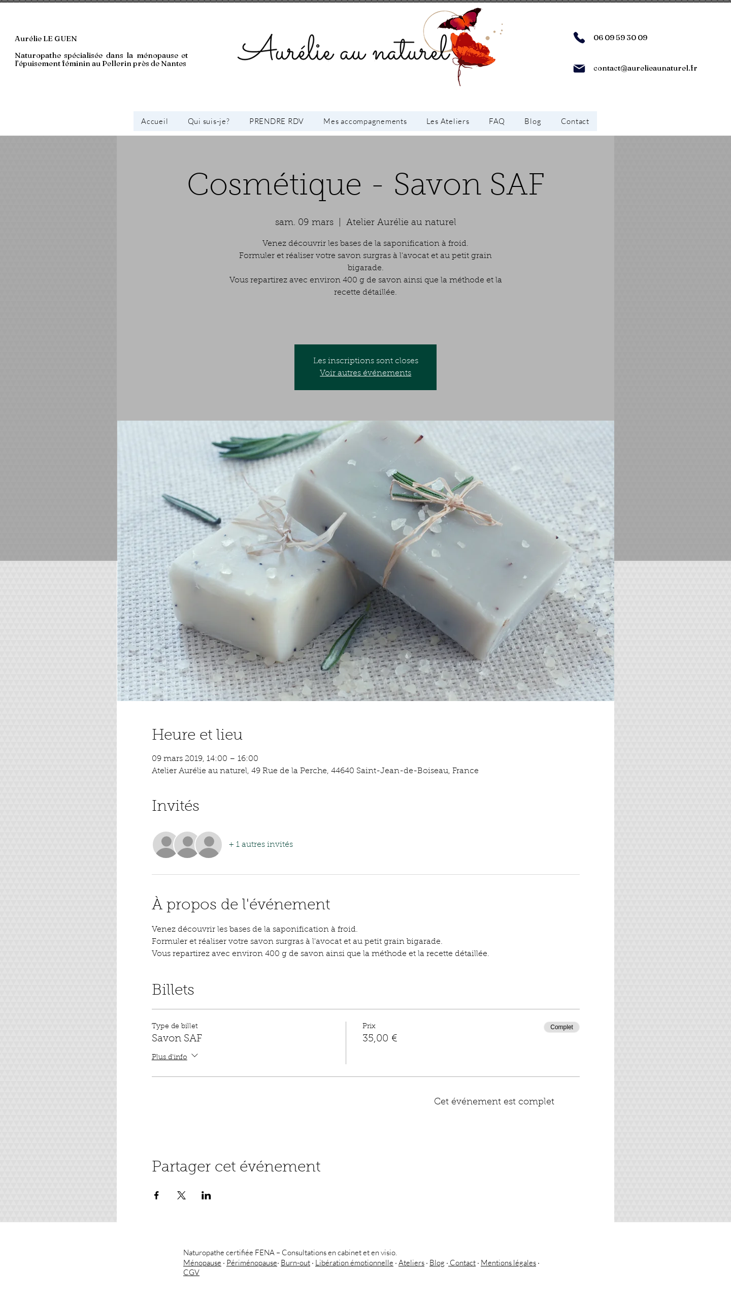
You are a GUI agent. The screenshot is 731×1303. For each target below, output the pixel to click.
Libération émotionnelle (354, 1262)
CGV (191, 1272)
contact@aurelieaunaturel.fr (645, 68)
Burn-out (295, 1262)
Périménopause (251, 1262)
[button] (365, 121)
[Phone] (579, 37)
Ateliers (411, 1262)
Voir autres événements (365, 373)
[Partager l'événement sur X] (181, 1195)
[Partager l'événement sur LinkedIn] (206, 1195)
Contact (462, 1262)
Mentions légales (508, 1262)
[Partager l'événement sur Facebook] (156, 1195)
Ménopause (202, 1262)
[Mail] (579, 68)
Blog (437, 1262)
